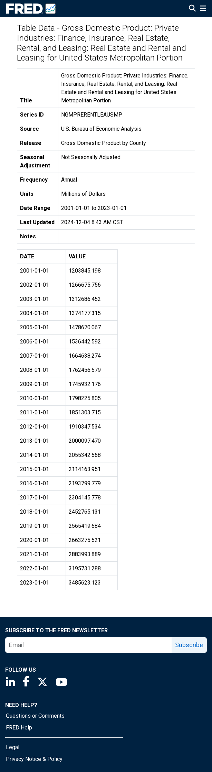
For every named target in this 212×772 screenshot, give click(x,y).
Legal (12, 747)
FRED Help (19, 727)
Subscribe (189, 645)
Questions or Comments (35, 716)
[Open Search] (192, 9)
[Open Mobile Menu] (203, 9)
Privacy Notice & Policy (34, 759)
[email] (89, 645)
